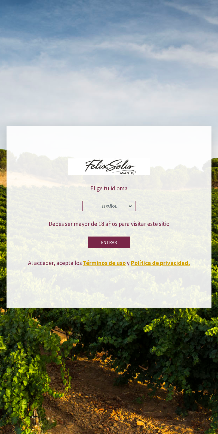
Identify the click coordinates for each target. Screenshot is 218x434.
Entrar (109, 242)
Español (109, 206)
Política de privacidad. (160, 263)
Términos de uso (104, 263)
